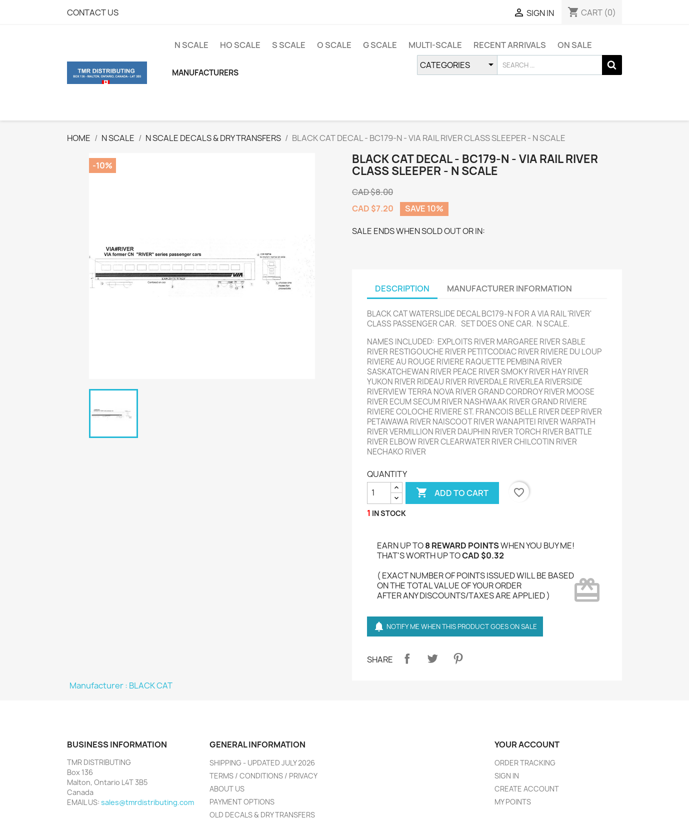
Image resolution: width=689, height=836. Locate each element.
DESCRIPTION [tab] (402, 288)
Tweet (432, 658)
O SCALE (334, 45)
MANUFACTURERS (205, 73)
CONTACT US (92, 12)
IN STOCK (389, 513)
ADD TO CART (452, 493)
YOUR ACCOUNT (527, 744)
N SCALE (191, 45)
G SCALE (380, 45)
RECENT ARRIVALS (510, 45)
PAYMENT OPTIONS (242, 801)
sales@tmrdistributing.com (147, 802)
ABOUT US (227, 789)
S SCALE (289, 45)
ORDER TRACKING (525, 763)
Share (407, 658)
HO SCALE (240, 45)
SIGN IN (506, 775)
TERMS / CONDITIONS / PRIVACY (264, 775)
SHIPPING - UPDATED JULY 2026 (262, 763)
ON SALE (575, 45)
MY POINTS (512, 801)
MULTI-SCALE (435, 45)
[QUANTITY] (379, 493)
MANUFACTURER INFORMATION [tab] (509, 288)
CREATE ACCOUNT (526, 789)
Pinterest (458, 658)
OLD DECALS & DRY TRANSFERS (262, 815)
